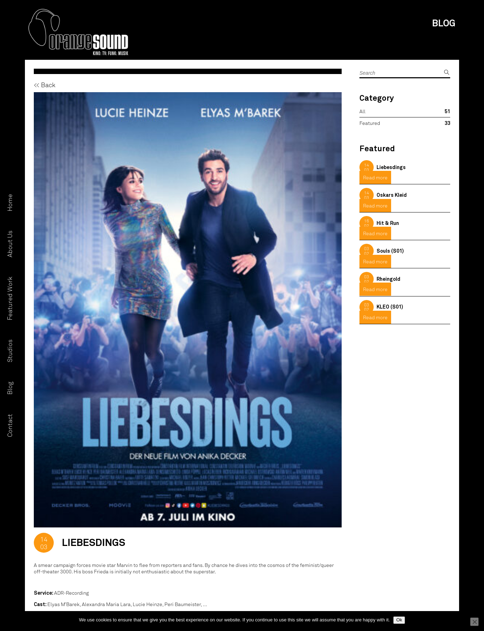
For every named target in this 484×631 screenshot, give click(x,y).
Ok (399, 619)
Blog (10, 388)
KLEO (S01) (390, 307)
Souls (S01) (390, 251)
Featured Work (10, 298)
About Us (10, 244)
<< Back (45, 85)
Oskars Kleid (392, 195)
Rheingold (388, 279)
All (362, 111)
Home (10, 202)
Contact (10, 425)
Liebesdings (391, 167)
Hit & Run (388, 223)
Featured (369, 123)
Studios (10, 351)
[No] (474, 621)
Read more (375, 177)
